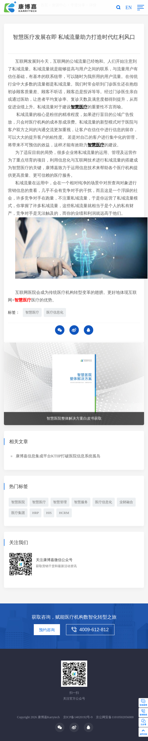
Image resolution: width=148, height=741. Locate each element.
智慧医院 (18, 503)
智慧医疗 (32, 313)
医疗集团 (18, 513)
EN (128, 7)
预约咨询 (47, 630)
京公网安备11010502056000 (115, 717)
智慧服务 (81, 503)
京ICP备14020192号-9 (78, 717)
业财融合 (126, 503)
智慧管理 (60, 503)
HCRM (64, 513)
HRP (35, 513)
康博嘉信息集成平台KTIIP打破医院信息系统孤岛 (58, 457)
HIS (49, 513)
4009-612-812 (90, 630)
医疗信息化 (54, 313)
